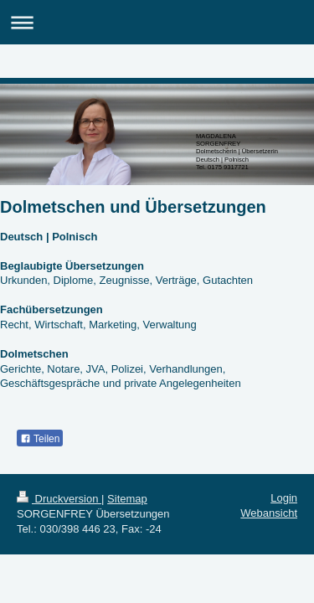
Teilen (39, 439)
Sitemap (127, 498)
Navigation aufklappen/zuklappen (157, 22)
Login (283, 498)
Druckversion (59, 498)
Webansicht (268, 513)
